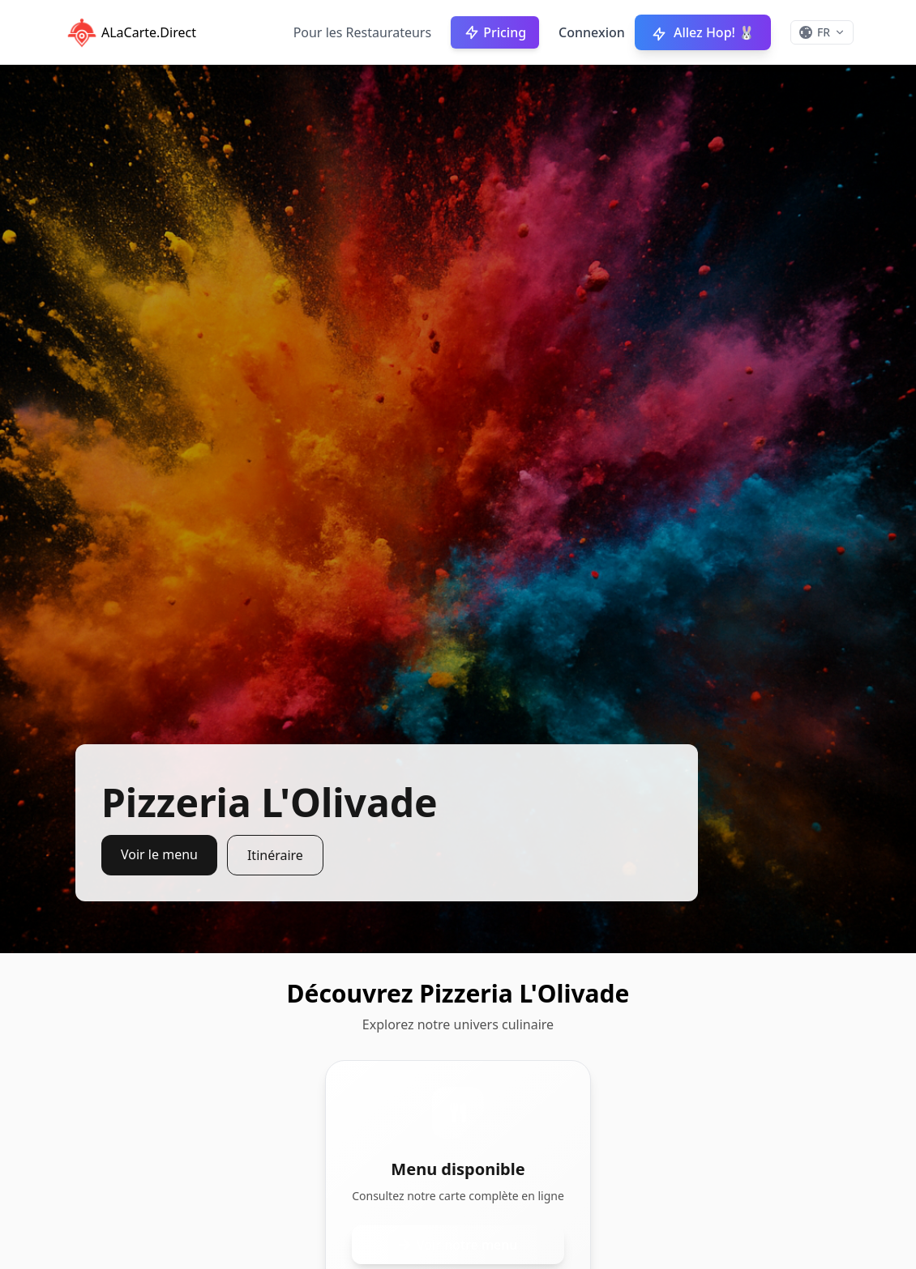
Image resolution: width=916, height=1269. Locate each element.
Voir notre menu (458, 1245)
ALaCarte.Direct (129, 32)
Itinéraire (275, 855)
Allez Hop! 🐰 (703, 32)
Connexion (592, 32)
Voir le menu (159, 854)
